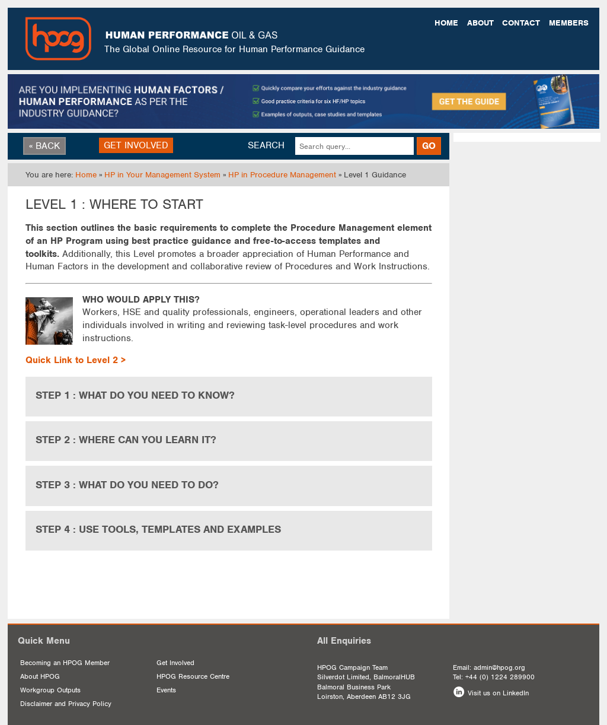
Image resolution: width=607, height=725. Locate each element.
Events (166, 690)
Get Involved (175, 662)
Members (569, 23)
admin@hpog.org (499, 667)
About (480, 23)
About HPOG (40, 676)
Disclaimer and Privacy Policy (65, 703)
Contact (521, 23)
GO (429, 146)
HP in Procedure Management (282, 175)
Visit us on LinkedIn (498, 693)
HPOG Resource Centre (192, 676)
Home (446, 23)
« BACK (44, 146)
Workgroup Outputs (50, 690)
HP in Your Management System (162, 175)
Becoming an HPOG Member (65, 662)
